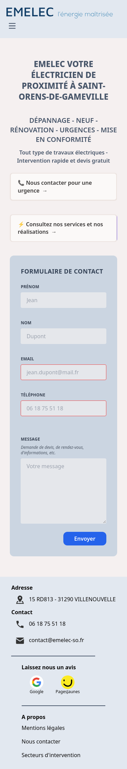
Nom (26, 323)
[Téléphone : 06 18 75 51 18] (63, 624)
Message (30, 439)
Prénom (30, 287)
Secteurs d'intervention (51, 755)
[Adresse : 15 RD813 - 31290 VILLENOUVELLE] (63, 600)
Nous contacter (41, 741)
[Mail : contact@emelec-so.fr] (63, 641)
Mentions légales (43, 728)
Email (27, 359)
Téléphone (33, 395)
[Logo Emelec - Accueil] (61, 12)
